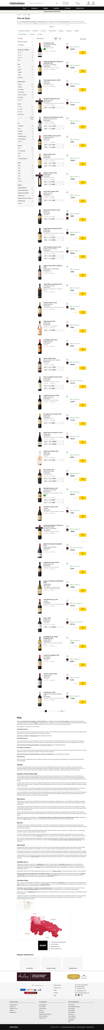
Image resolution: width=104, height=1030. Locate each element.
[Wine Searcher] (77, 976)
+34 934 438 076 (80, 986)
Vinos (24, 8)
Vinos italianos (42, 1006)
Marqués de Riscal (43, 817)
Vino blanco (41, 1012)
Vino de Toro (71, 1014)
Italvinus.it (12, 1010)
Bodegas (45, 8)
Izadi (77, 817)
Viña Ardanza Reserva (22, 744)
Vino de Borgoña (72, 1016)
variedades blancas (31, 891)
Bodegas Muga (25, 200)
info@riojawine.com (55, 946)
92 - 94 (25, 55)
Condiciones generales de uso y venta (68, 1027)
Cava (69, 1021)
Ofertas (67, 8)
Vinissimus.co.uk (13, 1008)
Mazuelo (55, 871)
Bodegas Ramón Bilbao (25, 193)
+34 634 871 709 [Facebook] (81, 988)
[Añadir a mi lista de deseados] (67, 44)
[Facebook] (79, 995)
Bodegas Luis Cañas (52, 817)
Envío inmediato (22, 34)
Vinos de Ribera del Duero (74, 1006)
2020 (25, 173)
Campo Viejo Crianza (33, 873)
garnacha (38, 867)
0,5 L (25, 156)
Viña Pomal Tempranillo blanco (31, 889)
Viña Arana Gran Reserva (34, 754)
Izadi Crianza (20, 735)
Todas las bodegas (43, 1016)
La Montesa (26, 735)
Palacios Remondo (35, 856)
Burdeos (36, 23)
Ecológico (32, 34)
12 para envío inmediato (76, 380)
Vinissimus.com (13, 1004)
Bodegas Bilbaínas (25, 187)
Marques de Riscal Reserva (33, 744)
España (24, 14)
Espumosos (34, 8)
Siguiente (62, 711)
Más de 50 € (25, 114)
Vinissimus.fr (13, 1006)
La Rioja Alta (61, 839)
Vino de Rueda (71, 1012)
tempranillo (61, 864)
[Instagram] (76, 995)
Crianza (25, 84)
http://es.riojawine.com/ (56, 948)
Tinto (25, 67)
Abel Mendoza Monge (25, 190)
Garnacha (25, 131)
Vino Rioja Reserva (22, 738)
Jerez (51, 21)
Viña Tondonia (54, 839)
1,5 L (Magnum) (25, 150)
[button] (88, 3)
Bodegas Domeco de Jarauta (25, 198)
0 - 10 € (25, 106)
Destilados (56, 8)
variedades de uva (41, 864)
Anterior (42, 711)
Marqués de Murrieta (68, 839)
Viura (25, 128)
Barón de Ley (25, 195)
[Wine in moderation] (30, 993)
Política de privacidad (81, 1027)
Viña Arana (19, 873)
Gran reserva (25, 92)
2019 (25, 178)
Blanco (25, 69)
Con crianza (25, 89)
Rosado (25, 72)
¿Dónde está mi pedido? (82, 985)
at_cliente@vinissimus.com (83, 992)
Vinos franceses (42, 1008)
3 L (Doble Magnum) (25, 158)
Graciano (25, 133)
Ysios (29, 818)
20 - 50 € (25, 111)
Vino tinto (41, 1010)
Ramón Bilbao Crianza (44, 873)
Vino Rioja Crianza (22, 729)
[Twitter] (82, 995)
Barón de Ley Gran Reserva (47, 754)
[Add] (82, 52)
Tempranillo (25, 126)
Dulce (25, 74)
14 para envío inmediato (76, 547)
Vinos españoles (42, 1004)
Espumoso (25, 77)
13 (58, 711)
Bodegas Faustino (70, 817)
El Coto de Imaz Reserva (45, 744)
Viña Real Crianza (33, 735)
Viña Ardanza (21, 875)
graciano (59, 871)
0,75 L (25, 148)
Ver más (20, 99)
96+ (25, 60)
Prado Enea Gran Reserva (22, 754)
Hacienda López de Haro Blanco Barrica (43, 888)
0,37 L (25, 153)
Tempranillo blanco (25, 136)
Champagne (71, 1019)
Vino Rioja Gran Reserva (24, 747)
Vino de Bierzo (71, 1010)
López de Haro (39, 835)
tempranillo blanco (45, 884)
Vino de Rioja (71, 1004)
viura (67, 864)
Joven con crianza (25, 94)
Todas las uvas (42, 1018)
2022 (25, 168)
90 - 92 (25, 52)
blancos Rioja (61, 882)
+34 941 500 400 (54, 944)
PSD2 (23, 990)
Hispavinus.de (13, 1012)
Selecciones (80, 8)
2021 (25, 165)
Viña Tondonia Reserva (53, 875)
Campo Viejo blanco (28, 888)
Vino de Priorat (71, 1008)
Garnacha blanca (25, 139)
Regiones (19, 14)
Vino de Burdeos (72, 1018)
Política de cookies (90, 1027)
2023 (25, 170)
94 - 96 (25, 57)
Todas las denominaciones (45, 1014)
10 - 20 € (25, 109)
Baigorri (25, 818)
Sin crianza (25, 97)
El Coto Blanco (20, 888)
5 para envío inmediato (76, 603)
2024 (25, 175)
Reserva (25, 86)
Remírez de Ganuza (61, 817)
